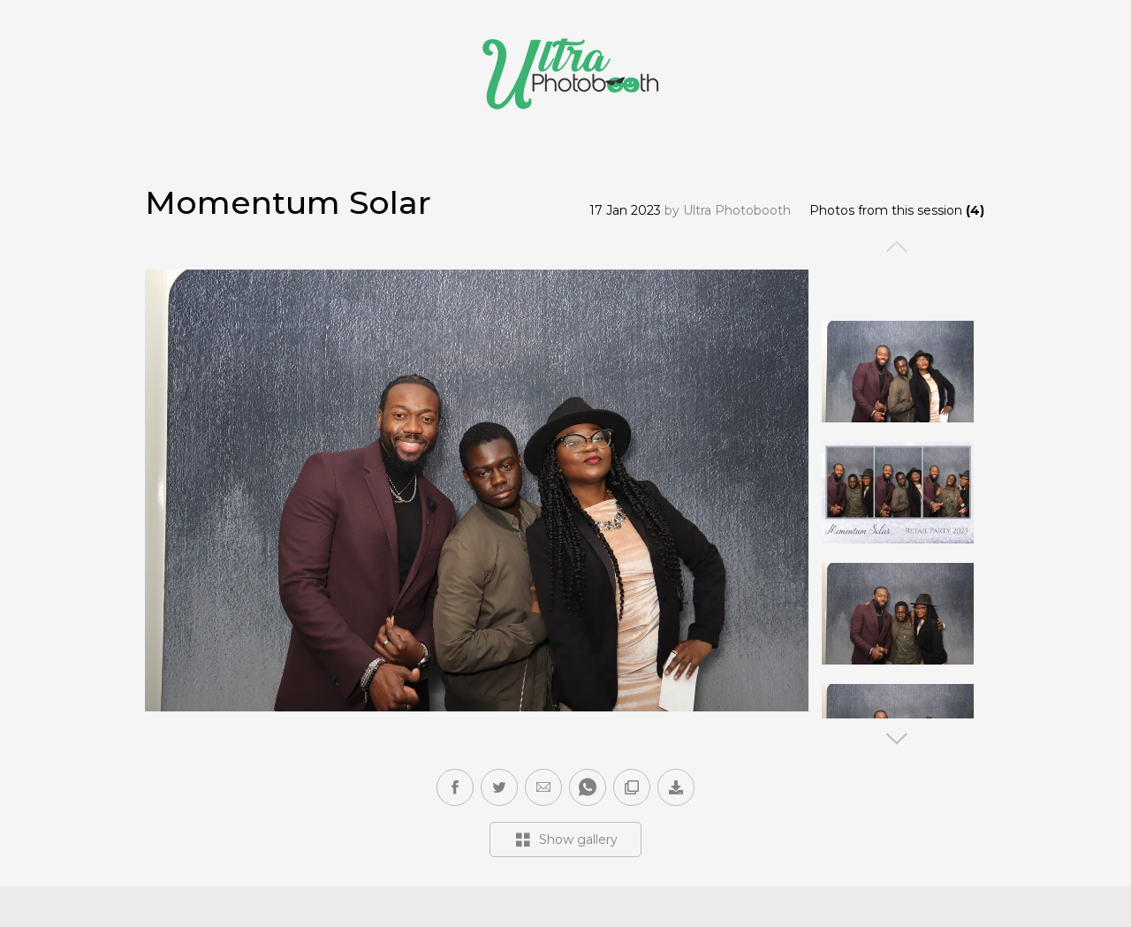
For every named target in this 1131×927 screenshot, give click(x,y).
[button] (543, 787)
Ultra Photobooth (737, 210)
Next (897, 739)
